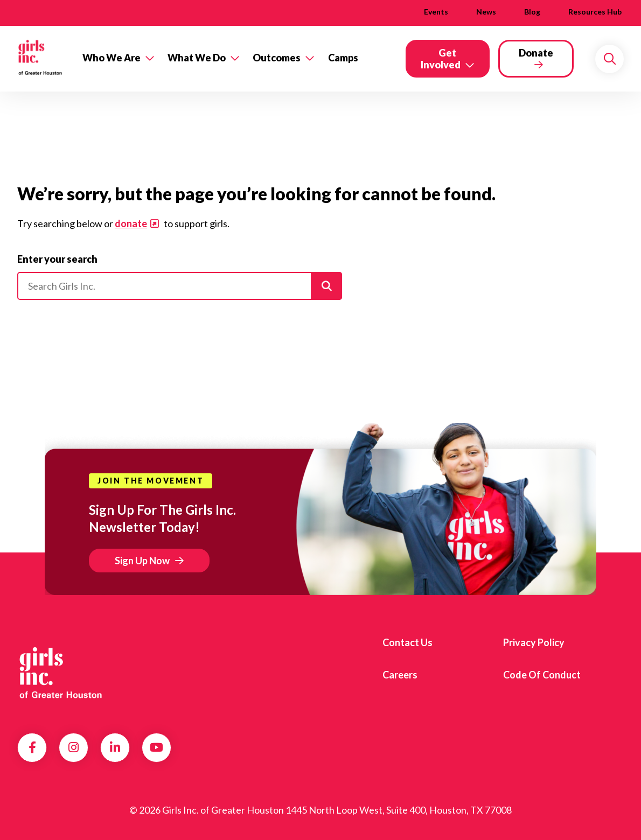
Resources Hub (595, 11)
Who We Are (111, 58)
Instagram (73, 747)
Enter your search (57, 259)
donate (131, 223)
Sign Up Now (142, 560)
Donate (536, 53)
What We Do (197, 58)
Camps (343, 58)
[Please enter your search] (179, 286)
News (486, 11)
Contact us (407, 642)
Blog (532, 11)
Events (436, 11)
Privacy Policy (534, 642)
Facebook (32, 747)
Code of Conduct (542, 675)
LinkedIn (115, 747)
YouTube (156, 747)
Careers (399, 675)
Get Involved (441, 59)
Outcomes (277, 58)
